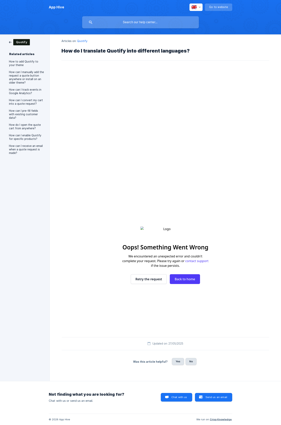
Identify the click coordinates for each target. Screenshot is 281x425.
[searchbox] (140, 22)
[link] (19, 42)
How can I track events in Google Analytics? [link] (25, 91)
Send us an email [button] (216, 397)
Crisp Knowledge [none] (221, 419)
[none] (56, 7)
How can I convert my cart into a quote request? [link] (26, 102)
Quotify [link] (82, 41)
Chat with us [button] (179, 397)
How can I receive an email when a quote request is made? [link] (26, 149)
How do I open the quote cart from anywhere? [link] (25, 126)
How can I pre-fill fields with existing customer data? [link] (23, 114)
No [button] (191, 361)
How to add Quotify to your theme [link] (23, 63)
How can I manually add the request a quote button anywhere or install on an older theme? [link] (26, 77)
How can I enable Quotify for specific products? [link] (25, 137)
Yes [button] (178, 361)
